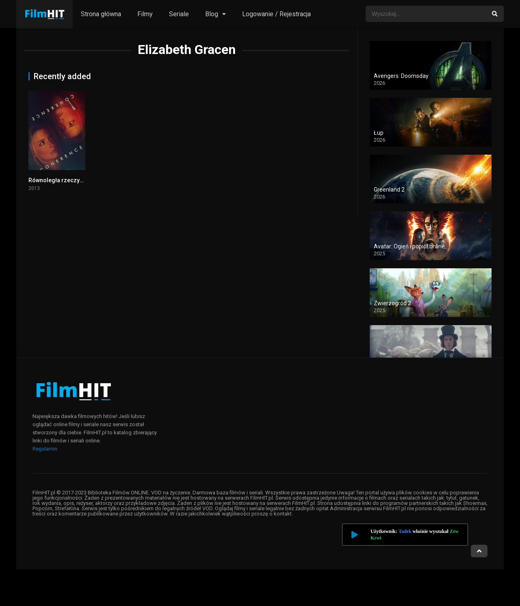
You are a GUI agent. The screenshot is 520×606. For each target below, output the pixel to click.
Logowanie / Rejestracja (276, 14)
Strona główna (101, 14)
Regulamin (44, 449)
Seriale (179, 14)
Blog (211, 14)
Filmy (145, 14)
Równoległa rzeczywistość (64, 180)
